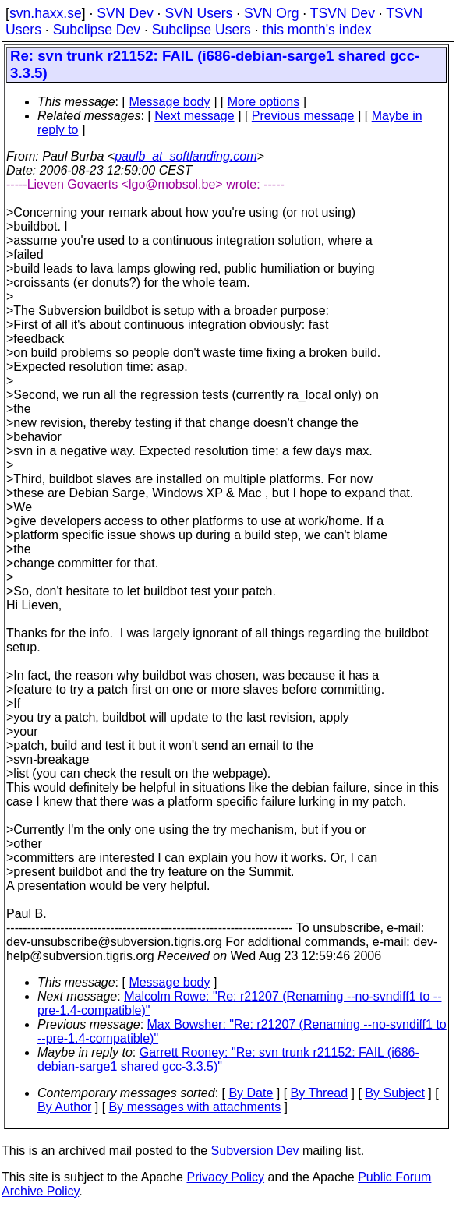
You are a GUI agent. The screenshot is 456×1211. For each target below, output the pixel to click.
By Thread (319, 1093)
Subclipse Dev (96, 29)
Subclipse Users (201, 29)
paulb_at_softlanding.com (185, 156)
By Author (64, 1107)
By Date (250, 1093)
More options (264, 101)
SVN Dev (125, 13)
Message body (169, 101)
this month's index (317, 29)
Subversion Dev (255, 1150)
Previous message (303, 115)
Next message (194, 115)
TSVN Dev (342, 13)
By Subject (394, 1093)
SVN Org (271, 13)
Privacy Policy (225, 1177)
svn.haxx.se (45, 13)
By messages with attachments (195, 1107)
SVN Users (198, 13)
